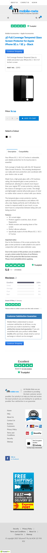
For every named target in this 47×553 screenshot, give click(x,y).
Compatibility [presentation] (23, 152)
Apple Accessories (27, 33)
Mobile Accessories (12, 33)
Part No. (11, 68)
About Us (14, 2)
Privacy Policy (12, 429)
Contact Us (24, 2)
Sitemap (10, 442)
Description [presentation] (12, 152)
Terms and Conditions (11, 434)
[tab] (12, 151)
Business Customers (11, 425)
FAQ (8, 414)
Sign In (34, 2)
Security (10, 438)
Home (9, 411)
